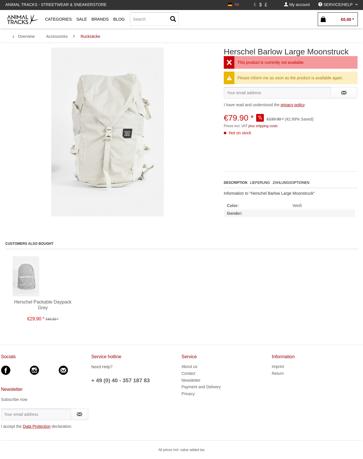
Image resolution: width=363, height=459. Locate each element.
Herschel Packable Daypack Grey (42, 305)
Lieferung (260, 183)
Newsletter (191, 380)
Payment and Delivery (201, 387)
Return (278, 373)
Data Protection (37, 426)
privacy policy (293, 105)
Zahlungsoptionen (291, 183)
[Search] (154, 19)
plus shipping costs (262, 126)
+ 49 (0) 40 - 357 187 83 (120, 380)
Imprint (278, 366)
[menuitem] (297, 4)
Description (235, 183)
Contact (188, 373)
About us (189, 366)
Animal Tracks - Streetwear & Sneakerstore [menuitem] (56, 4)
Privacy (188, 393)
